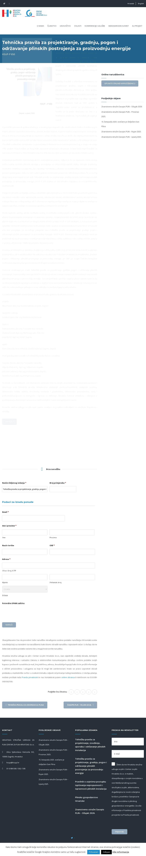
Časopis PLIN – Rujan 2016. (80, 704)
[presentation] (23, 612)
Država (5, 595)
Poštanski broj (55, 582)
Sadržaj (9, 456)
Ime (4, 538)
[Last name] (72, 532)
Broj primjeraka (58, 483)
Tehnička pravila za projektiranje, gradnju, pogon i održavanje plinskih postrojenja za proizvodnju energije (91, 764)
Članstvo (51, 27)
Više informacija (120, 851)
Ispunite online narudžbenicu (119, 83)
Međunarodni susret (119, 27)
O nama (40, 27)
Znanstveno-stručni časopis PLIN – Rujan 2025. (121, 131)
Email (5, 512)
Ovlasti (77, 27)
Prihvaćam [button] (93, 852)
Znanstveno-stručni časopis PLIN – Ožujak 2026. (121, 106)
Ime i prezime (9, 526)
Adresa (6, 559)
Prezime (53, 538)
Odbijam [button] (106, 852)
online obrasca (68, 676)
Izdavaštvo (65, 27)
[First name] (24, 532)
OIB (52, 545)
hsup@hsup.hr (12, 761)
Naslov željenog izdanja (14, 483)
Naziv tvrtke (8, 545)
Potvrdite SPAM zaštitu (13, 603)
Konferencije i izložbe (95, 27)
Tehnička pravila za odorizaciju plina (25, 704)
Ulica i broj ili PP (9, 571)
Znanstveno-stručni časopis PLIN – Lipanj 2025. (121, 137)
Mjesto (5, 582)
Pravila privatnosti (30, 676)
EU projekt (137, 27)
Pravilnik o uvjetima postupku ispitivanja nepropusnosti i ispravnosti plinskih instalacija (91, 784)
